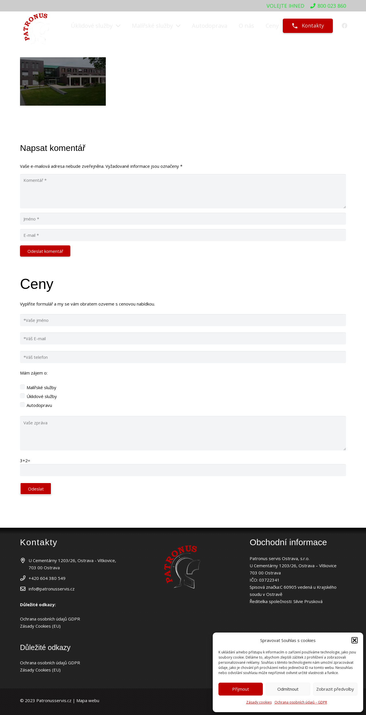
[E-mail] (183, 235)
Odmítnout (288, 689)
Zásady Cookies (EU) (40, 626)
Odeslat (36, 489)
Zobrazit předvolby (335, 689)
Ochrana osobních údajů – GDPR (300, 702)
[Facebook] (344, 25)
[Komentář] (183, 191)
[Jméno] (183, 219)
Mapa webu (87, 700)
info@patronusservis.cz (52, 589)
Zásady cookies (259, 702)
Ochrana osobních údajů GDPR (50, 619)
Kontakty (307, 25)
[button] (354, 640)
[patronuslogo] (37, 26)
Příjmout (240, 689)
